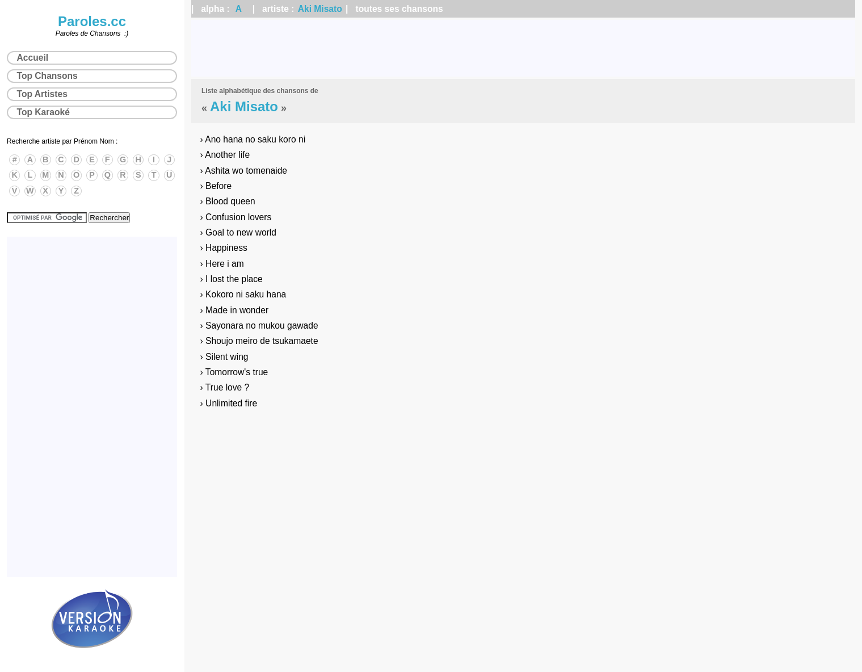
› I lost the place (231, 279)
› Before (216, 186)
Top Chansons (47, 76)
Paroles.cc (92, 21)
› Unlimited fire (229, 403)
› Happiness (223, 248)
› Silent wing (224, 357)
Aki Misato (320, 9)
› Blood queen (227, 201)
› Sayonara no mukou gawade (259, 325)
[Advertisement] (523, 48)
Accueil (32, 57)
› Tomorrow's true (234, 372)
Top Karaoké (43, 112)
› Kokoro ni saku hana (243, 294)
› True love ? (225, 387)
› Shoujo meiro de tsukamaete (259, 341)
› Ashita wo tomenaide (243, 170)
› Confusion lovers (236, 217)
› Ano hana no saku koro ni (253, 139)
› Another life (225, 154)
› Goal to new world (238, 232)
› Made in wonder (234, 310)
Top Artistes (42, 94)
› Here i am (222, 263)
